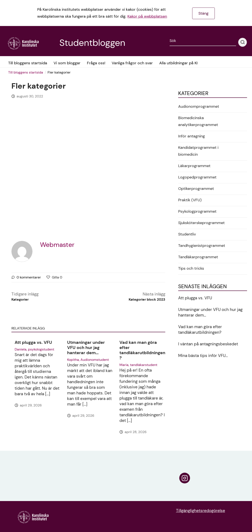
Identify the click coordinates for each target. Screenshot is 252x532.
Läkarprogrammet (194, 165)
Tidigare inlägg (25, 296)
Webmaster (57, 244)
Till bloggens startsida (25, 72)
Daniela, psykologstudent (34, 349)
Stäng (203, 13)
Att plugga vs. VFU (33, 342)
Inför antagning (191, 136)
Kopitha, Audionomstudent (88, 359)
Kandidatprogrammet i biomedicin (198, 151)
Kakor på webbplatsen (147, 16)
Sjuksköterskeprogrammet (201, 222)
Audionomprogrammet (198, 106)
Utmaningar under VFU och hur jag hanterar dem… (86, 347)
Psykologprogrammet (197, 211)
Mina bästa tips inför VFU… (203, 355)
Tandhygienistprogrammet (201, 245)
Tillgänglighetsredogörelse (200, 510)
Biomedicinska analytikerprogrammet (198, 121)
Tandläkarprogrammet (198, 257)
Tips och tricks (191, 268)
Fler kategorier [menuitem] (59, 72)
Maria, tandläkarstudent (138, 365)
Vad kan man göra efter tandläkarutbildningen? (142, 350)
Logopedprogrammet (197, 177)
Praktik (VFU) (190, 200)
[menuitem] (27, 72)
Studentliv (187, 234)
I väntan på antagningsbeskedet (208, 344)
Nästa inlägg (147, 296)
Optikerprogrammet (196, 188)
